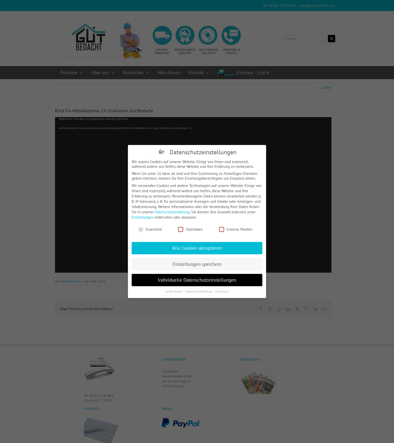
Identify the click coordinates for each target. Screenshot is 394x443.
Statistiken (190, 229)
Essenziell (150, 229)
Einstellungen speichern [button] (197, 264)
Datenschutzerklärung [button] (199, 291)
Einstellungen (143, 217)
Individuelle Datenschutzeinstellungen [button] (197, 280)
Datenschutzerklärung (172, 212)
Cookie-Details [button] (174, 291)
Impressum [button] (222, 291)
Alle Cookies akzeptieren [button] (197, 248)
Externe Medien (235, 229)
